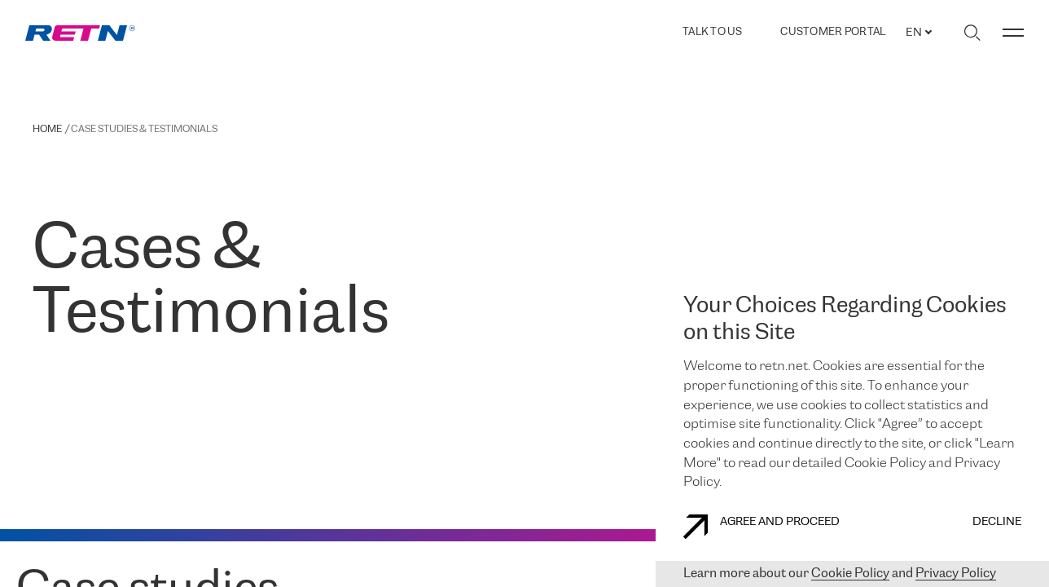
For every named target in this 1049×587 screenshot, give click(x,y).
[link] (80, 33)
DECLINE (996, 522)
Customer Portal (832, 32)
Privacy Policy (955, 573)
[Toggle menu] (1013, 32)
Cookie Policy (850, 573)
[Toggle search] (972, 32)
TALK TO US (713, 32)
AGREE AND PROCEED (761, 526)
